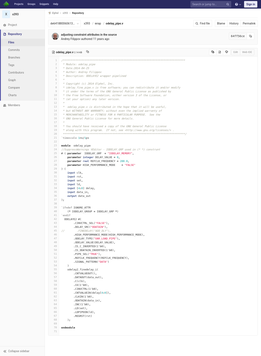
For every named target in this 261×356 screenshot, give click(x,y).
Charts (12, 95)
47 (53, 238)
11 (53, 98)
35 (53, 191)
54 (53, 265)
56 (53, 273)
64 (53, 304)
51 (53, 253)
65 (53, 308)
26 (53, 157)
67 (53, 315)
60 (53, 288)
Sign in (250, 4)
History (234, 23)
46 (53, 234)
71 (53, 331)
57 (53, 277)
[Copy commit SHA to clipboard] (250, 36)
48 (53, 242)
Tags (11, 65)
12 (53, 102)
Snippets (44, 4)
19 (53, 129)
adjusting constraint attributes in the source (89, 34)
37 (53, 199)
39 (53, 207)
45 (53, 230)
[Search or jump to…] (211, 4)
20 (53, 133)
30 (53, 172)
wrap (98, 23)
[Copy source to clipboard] (213, 52)
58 (53, 280)
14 (53, 110)
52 (53, 257)
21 (53, 137)
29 (53, 168)
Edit (235, 52)
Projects (18, 4)
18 (53, 126)
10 (53, 95)
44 (53, 226)
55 (53, 269)
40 (53, 211)
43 (53, 222)
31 (53, 176)
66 (53, 311)
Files (11, 42)
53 (53, 261)
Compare (14, 87)
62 (53, 296)
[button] (22, 351)
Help (55, 4)
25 (53, 153)
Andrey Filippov (70, 39)
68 (53, 319)
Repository (78, 13)
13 (53, 106)
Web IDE (247, 52)
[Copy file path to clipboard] (87, 52)
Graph (12, 80)
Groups (31, 4)
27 (53, 160)
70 (53, 327)
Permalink (249, 23)
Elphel (53, 12)
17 (53, 122)
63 (53, 300)
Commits (14, 50)
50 (53, 249)
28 (53, 164)
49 (53, 246)
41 (53, 215)
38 (53, 203)
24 (53, 149)
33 (53, 184)
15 (53, 114)
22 (53, 141)
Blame (221, 23)
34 (53, 188)
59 (53, 284)
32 (53, 180)
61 (53, 292)
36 (53, 195)
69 (53, 323)
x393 (87, 23)
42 (53, 218)
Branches (14, 57)
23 (53, 145)
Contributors (16, 72)
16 (53, 118)
